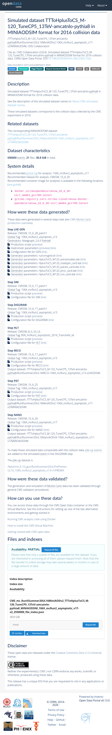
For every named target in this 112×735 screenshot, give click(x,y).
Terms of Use (56, 710)
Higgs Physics (36, 69)
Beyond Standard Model (56, 69)
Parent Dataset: (15, 73)
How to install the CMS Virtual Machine (30, 525)
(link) (53, 248)
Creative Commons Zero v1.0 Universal (78, 653)
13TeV (79, 69)
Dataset (12, 69)
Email (62, 724)
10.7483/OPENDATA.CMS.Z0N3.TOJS (69, 58)
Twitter (52, 724)
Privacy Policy (56, 715)
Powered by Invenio (91, 696)
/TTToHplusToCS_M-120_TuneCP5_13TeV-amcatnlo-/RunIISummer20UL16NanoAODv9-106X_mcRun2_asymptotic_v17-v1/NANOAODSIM (51, 138)
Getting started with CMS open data (29, 532)
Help (50, 720)
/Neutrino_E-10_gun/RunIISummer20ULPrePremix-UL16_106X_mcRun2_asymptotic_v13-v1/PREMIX (37, 468)
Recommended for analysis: (30, 173)
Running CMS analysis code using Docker (32, 519)
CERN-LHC (96, 69)
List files (17, 633)
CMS (71, 69)
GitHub (60, 720)
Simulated (23, 69)
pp (87, 69)
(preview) (37, 244)
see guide (14, 184)
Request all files (51, 550)
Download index (35, 633)
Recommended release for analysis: (28, 177)
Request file (91, 625)
